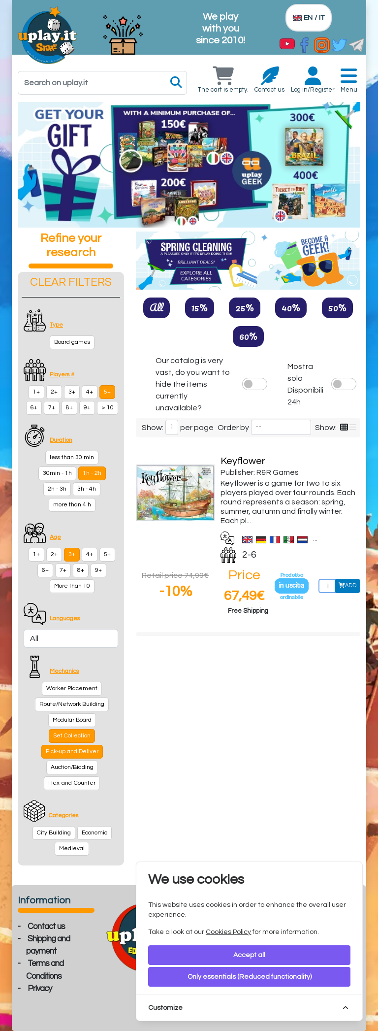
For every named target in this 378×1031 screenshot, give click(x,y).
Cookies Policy (228, 932)
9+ (87, 407)
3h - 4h (86, 489)
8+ (69, 407)
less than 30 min (72, 457)
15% (199, 307)
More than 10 (72, 586)
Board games (72, 342)
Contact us (46, 926)
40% (291, 307)
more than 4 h (72, 504)
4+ (89, 392)
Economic (94, 833)
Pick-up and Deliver (72, 751)
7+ (51, 407)
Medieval (72, 848)
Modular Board (72, 720)
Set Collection (72, 735)
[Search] (102, 83)
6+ (34, 407)
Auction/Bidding (72, 767)
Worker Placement (71, 688)
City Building (54, 833)
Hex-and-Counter (71, 783)
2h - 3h (57, 489)
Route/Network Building (71, 704)
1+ (36, 392)
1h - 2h (92, 473)
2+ (54, 392)
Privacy (40, 988)
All (156, 307)
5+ (107, 392)
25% (244, 307)
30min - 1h (57, 473)
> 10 (107, 407)
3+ (71, 392)
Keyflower (242, 461)
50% (337, 307)
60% (248, 336)
